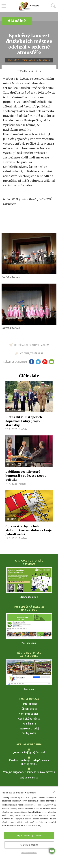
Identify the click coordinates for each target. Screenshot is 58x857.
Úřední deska (29, 708)
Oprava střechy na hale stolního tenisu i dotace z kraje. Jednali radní (28, 530)
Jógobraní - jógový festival (29, 752)
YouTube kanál (29, 643)
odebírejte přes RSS (31, 353)
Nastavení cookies (29, 853)
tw (38, 361)
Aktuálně (17, 20)
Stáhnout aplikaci (29, 597)
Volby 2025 (29, 733)
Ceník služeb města (29, 718)
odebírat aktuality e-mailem (31, 345)
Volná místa (29, 723)
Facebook (29, 689)
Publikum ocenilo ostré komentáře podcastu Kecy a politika (25, 475)
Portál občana (29, 703)
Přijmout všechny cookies (29, 835)
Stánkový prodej (29, 728)
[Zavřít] (54, 792)
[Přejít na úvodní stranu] (29, 6)
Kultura (28, 71)
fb (31, 361)
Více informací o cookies (34, 805)
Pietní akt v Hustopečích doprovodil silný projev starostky (23, 421)
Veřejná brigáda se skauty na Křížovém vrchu (29, 772)
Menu (4, 6)
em (51, 361)
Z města (36, 71)
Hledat (53, 6)
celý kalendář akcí (29, 777)
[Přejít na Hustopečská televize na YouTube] (29, 626)
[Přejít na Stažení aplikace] (29, 580)
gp (44, 361)
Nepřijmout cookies (29, 845)
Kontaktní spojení (29, 713)
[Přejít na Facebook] (29, 672)
